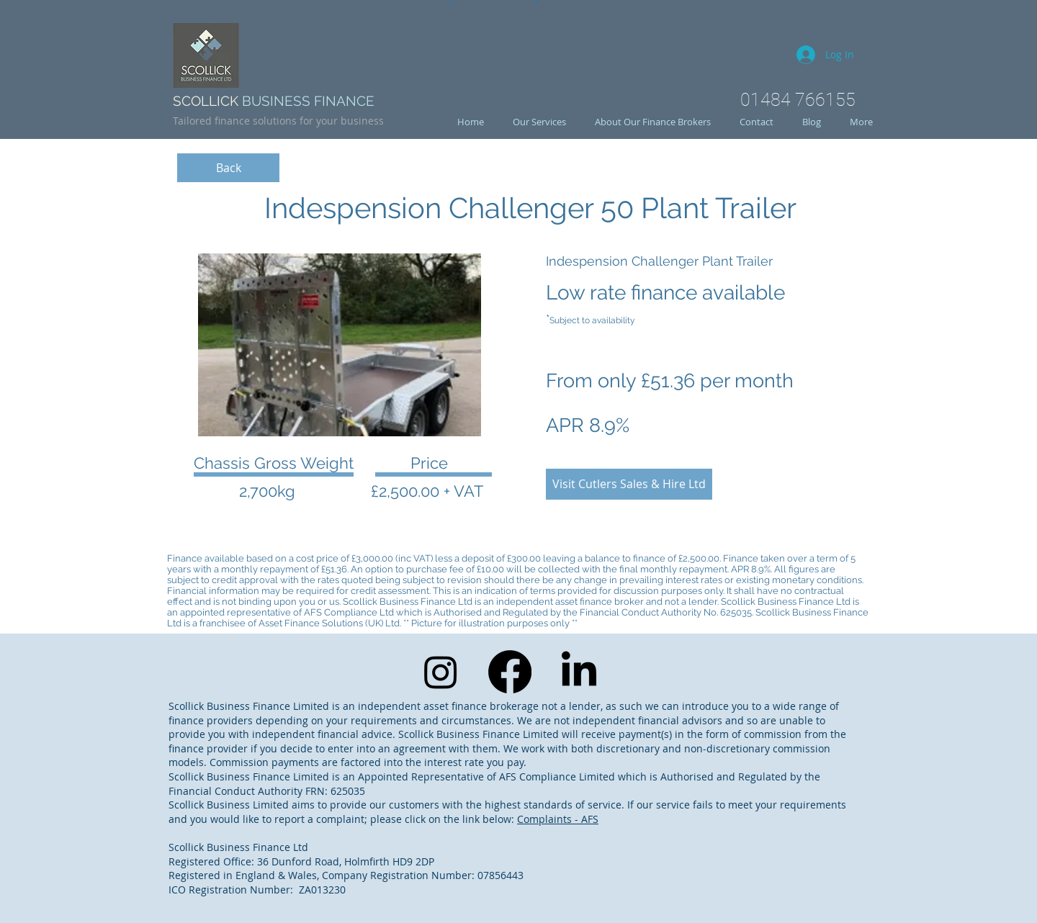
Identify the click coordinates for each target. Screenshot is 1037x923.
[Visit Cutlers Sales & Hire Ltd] (629, 484)
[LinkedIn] (579, 671)
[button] (339, 344)
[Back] (228, 167)
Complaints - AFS (557, 819)
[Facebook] (509, 671)
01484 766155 (798, 99)
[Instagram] (440, 671)
